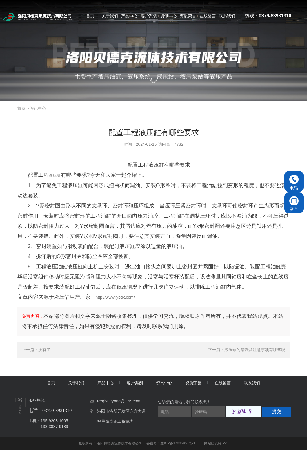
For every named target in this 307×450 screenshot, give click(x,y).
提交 (276, 411)
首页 (21, 108)
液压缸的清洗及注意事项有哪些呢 (254, 349)
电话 (294, 182)
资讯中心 (38, 108)
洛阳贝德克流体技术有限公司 (120, 443)
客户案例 (135, 382)
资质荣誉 (193, 382)
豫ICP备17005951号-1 (177, 443)
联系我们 (252, 382)
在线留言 (223, 382)
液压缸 (55, 175)
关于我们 (76, 382)
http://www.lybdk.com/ (115, 297)
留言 (294, 204)
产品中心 (105, 382)
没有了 (44, 349)
